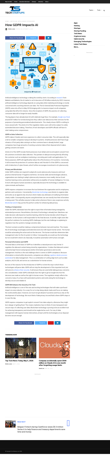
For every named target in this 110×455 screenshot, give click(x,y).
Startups (34, 1)
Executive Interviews (24, 1)
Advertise (40, 1)
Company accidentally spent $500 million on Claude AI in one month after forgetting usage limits (52, 364)
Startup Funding (80, 32)
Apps (76, 24)
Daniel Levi (41, 369)
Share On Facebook (15, 39)
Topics (91, 10)
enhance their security (21, 271)
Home (15, 1)
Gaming (77, 27)
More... (76, 48)
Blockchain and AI (11, 204)
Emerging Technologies (83, 42)
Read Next (21, 423)
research (59, 99)
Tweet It (32, 39)
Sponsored (31, 22)
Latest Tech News (80, 45)
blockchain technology (40, 193)
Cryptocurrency (80, 37)
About (46, 1)
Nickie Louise (8, 365)
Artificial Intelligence (18, 22)
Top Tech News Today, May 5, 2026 (19, 362)
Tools (98, 10)
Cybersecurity (79, 40)
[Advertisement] (37, 396)
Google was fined (64, 118)
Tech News (78, 34)
